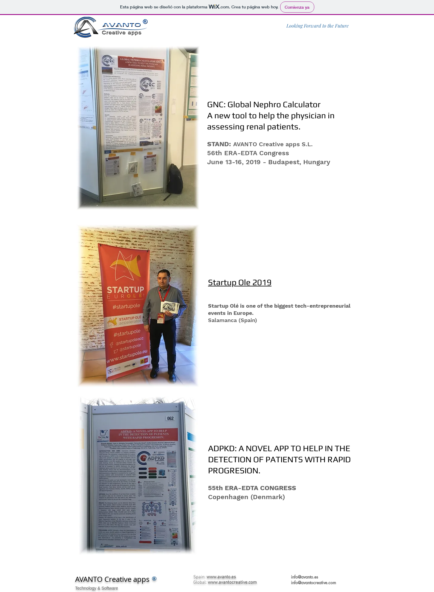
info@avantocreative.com (313, 582)
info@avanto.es (304, 577)
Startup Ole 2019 (239, 282)
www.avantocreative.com (232, 582)
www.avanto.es (221, 577)
